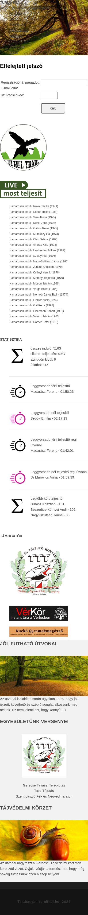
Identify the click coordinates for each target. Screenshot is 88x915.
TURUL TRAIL (11, 2)
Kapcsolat (16, 47)
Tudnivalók (17, 25)
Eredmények (19, 41)
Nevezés (16, 36)
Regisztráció (18, 30)
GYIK (13, 52)
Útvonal (15, 19)
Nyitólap (15, 14)
